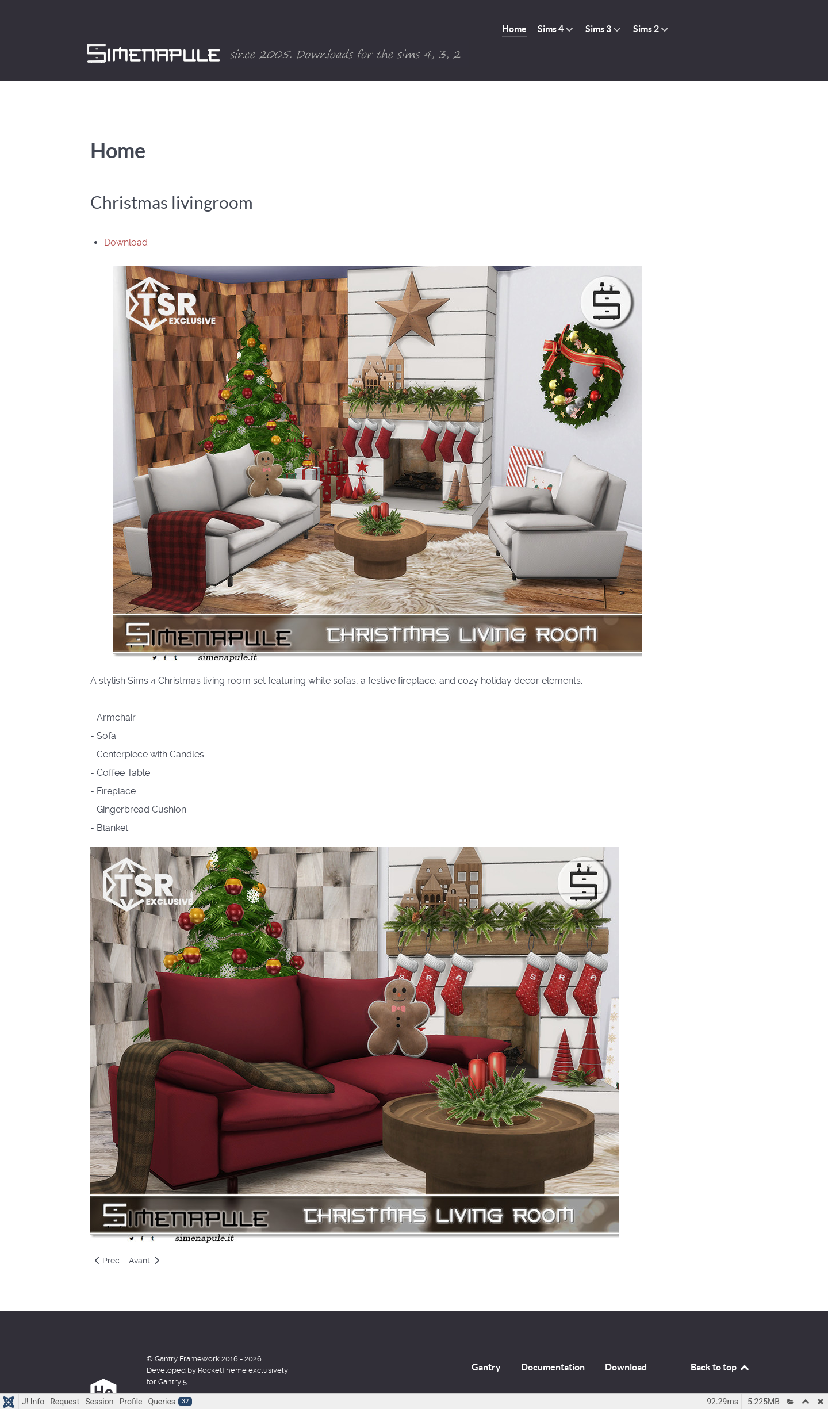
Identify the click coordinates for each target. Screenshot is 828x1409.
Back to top (720, 1344)
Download (126, 219)
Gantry (486, 1344)
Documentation (553, 1344)
